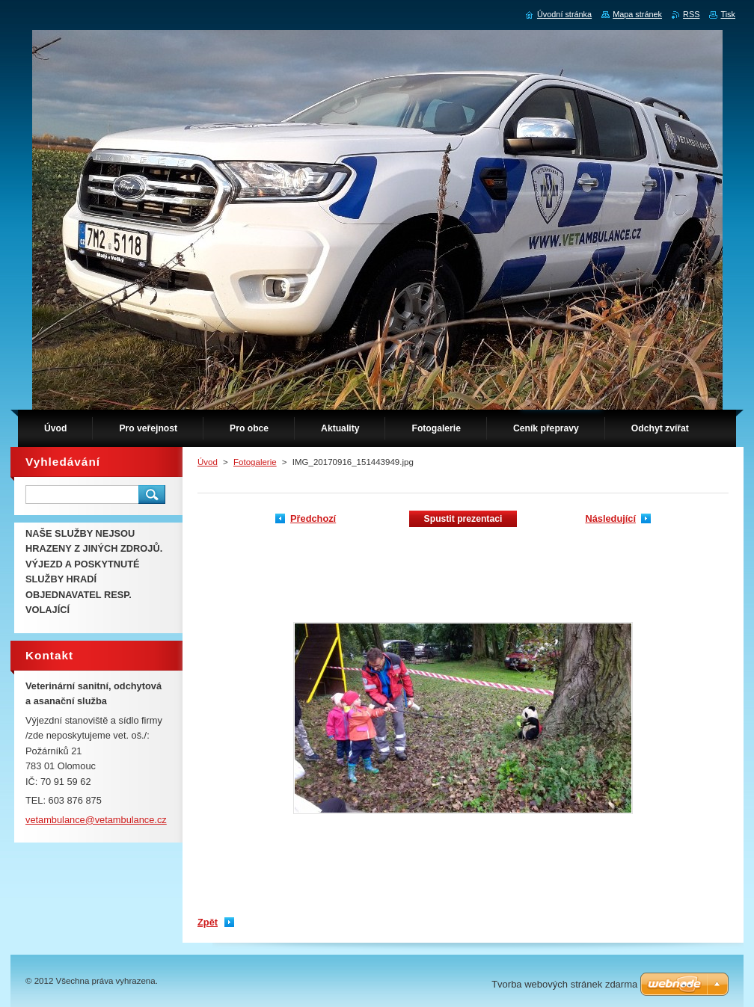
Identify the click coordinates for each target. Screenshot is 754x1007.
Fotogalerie (255, 462)
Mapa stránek (637, 14)
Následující (610, 518)
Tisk (727, 14)
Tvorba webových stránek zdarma (564, 984)
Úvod (207, 462)
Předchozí (313, 518)
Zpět (207, 922)
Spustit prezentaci (463, 519)
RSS (691, 14)
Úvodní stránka (564, 14)
